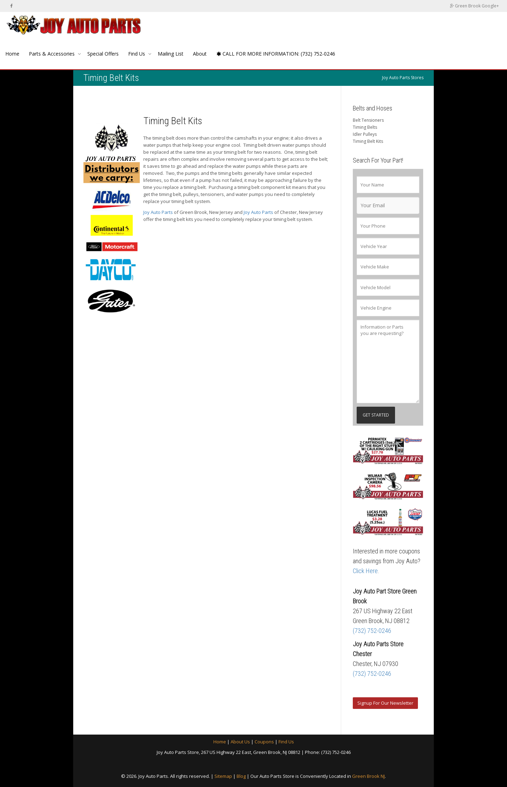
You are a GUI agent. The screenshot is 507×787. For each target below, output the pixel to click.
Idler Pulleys (365, 134)
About (200, 53)
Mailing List (170, 53)
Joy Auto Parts (158, 212)
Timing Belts (365, 127)
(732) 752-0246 (372, 630)
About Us (240, 741)
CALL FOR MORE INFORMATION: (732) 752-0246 (275, 53)
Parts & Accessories (52, 53)
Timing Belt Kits (368, 141)
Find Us (137, 53)
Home (12, 53)
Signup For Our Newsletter (385, 703)
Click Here (365, 571)
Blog (241, 776)
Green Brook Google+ (474, 6)
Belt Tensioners (368, 120)
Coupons (264, 741)
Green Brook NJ (368, 776)
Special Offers (103, 53)
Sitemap (223, 776)
